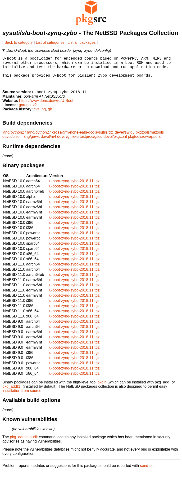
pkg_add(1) (12, 393)
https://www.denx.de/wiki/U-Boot (46, 107)
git (50, 115)
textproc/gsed (91, 143)
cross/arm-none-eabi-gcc (73, 139)
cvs (37, 115)
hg (43, 115)
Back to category (19, 42)
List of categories (50, 42)
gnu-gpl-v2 (28, 111)
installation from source (21, 397)
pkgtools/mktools (150, 139)
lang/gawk (31, 143)
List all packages (82, 42)
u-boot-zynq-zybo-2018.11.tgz (74, 187)
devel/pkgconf (115, 143)
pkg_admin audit (24, 443)
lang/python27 (14, 139)
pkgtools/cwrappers (144, 143)
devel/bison (12, 143)
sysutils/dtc (104, 139)
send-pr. (147, 472)
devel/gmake (68, 143)
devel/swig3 (125, 139)
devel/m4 (48, 143)
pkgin (101, 389)
